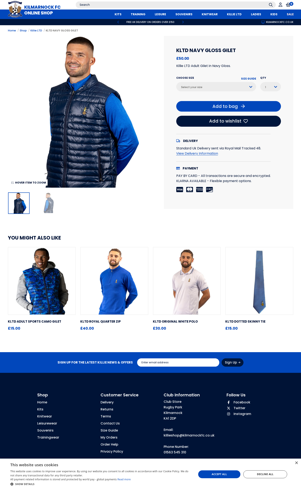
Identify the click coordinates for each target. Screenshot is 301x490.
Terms (106, 416)
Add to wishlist (228, 121)
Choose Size (185, 78)
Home (12, 30)
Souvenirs (45, 430)
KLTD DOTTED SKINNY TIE (245, 321)
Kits (40, 409)
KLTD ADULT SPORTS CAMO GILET (34, 321)
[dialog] (150, 474)
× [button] (296, 463)
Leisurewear (47, 423)
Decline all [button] (265, 474)
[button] (100, 484)
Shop (23, 30)
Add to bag (228, 106)
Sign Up (232, 362)
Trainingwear (48, 437)
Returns (107, 409)
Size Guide (248, 79)
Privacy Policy (112, 451)
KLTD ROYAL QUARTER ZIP (100, 321)
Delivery (107, 402)
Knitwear (44, 416)
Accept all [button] (219, 474)
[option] (150, 22)
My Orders (109, 437)
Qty (263, 78)
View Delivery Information (197, 153)
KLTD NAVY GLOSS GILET (62, 30)
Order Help (109, 444)
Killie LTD (36, 30)
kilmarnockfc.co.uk (277, 22)
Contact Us (110, 423)
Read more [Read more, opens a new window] (124, 479)
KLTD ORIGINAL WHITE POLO (175, 321)
